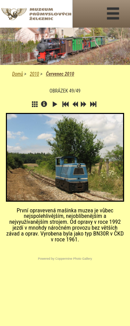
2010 (34, 74)
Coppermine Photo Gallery (73, 258)
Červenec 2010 (60, 74)
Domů (17, 74)
